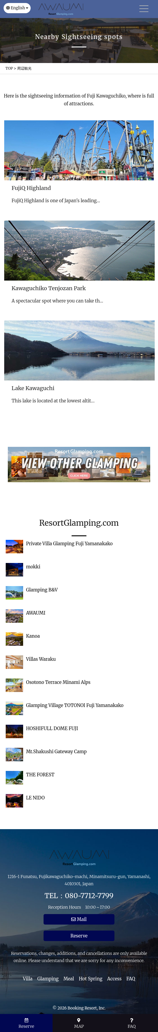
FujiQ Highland (31, 188)
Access (114, 978)
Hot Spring (90, 978)
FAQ (130, 978)
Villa (27, 978)
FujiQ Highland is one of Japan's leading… (55, 200)
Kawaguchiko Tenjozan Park (49, 288)
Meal (68, 978)
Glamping (48, 978)
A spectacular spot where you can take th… (57, 301)
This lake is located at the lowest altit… (53, 401)
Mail (79, 919)
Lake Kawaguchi (33, 388)
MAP (79, 1023)
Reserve (79, 936)
